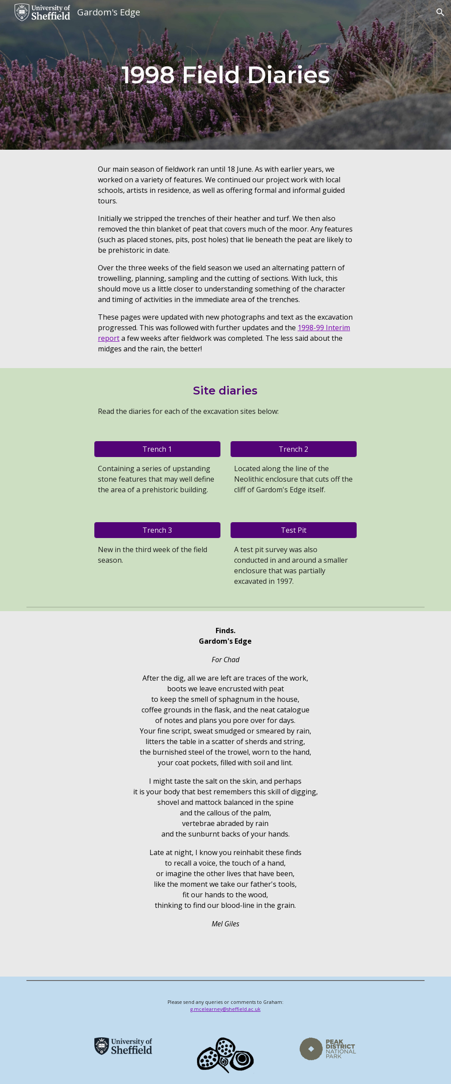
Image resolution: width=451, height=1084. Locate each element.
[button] (440, 12)
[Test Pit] (293, 530)
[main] (225, 74)
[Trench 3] (157, 530)
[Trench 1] (157, 449)
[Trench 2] (293, 449)
